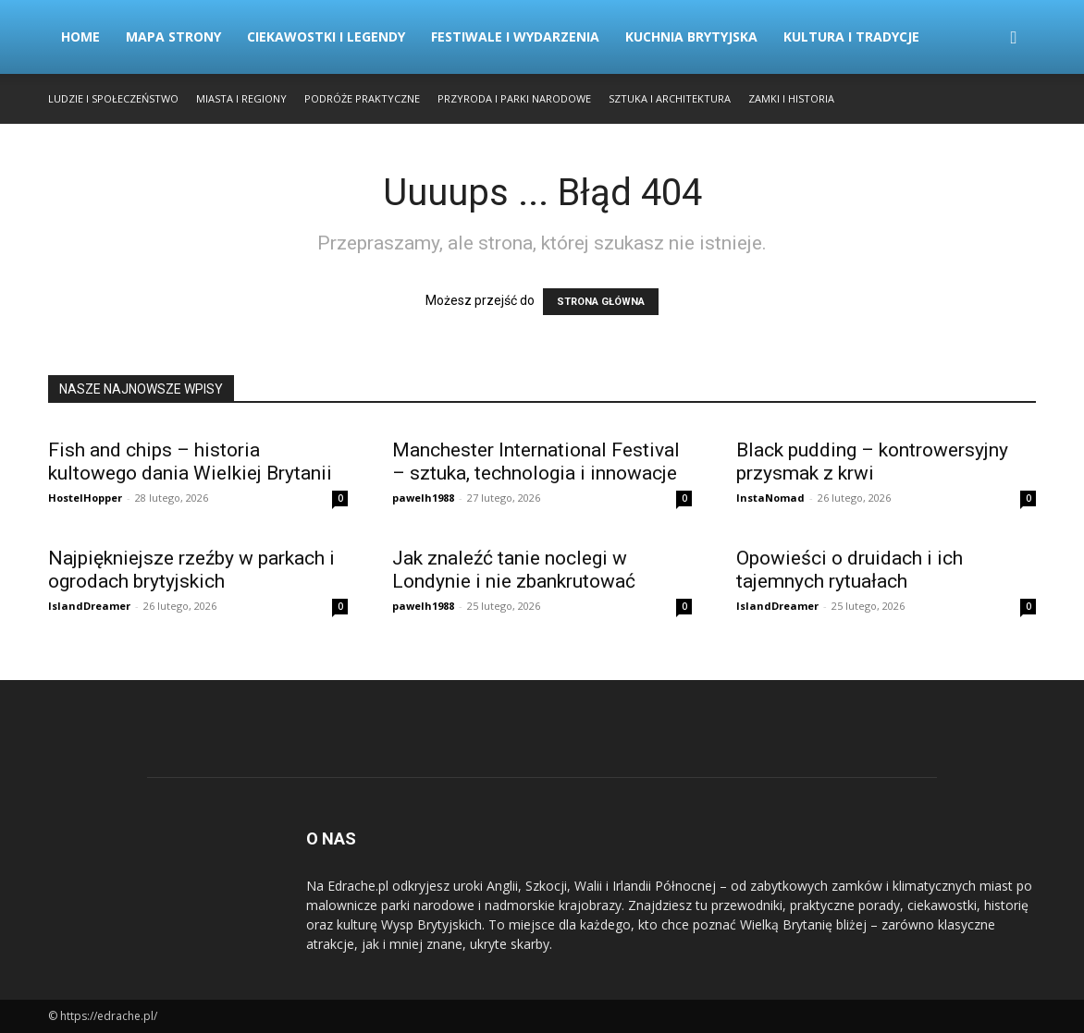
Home (80, 36)
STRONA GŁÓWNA (601, 302)
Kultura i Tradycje (851, 36)
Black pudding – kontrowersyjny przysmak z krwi (872, 461)
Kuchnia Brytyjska (691, 36)
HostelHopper (85, 497)
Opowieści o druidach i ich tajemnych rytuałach (849, 569)
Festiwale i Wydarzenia (515, 36)
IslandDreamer (89, 606)
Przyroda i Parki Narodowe (514, 98)
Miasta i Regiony (241, 98)
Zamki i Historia (791, 98)
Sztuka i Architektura (670, 98)
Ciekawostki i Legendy (326, 36)
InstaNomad (770, 497)
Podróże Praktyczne (362, 98)
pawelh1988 (423, 497)
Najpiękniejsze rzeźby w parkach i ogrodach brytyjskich (191, 569)
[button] (1014, 38)
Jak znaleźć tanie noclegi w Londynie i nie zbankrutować (513, 569)
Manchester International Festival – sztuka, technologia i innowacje (536, 461)
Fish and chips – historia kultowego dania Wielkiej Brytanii (190, 461)
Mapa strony (173, 36)
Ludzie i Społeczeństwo (113, 98)
